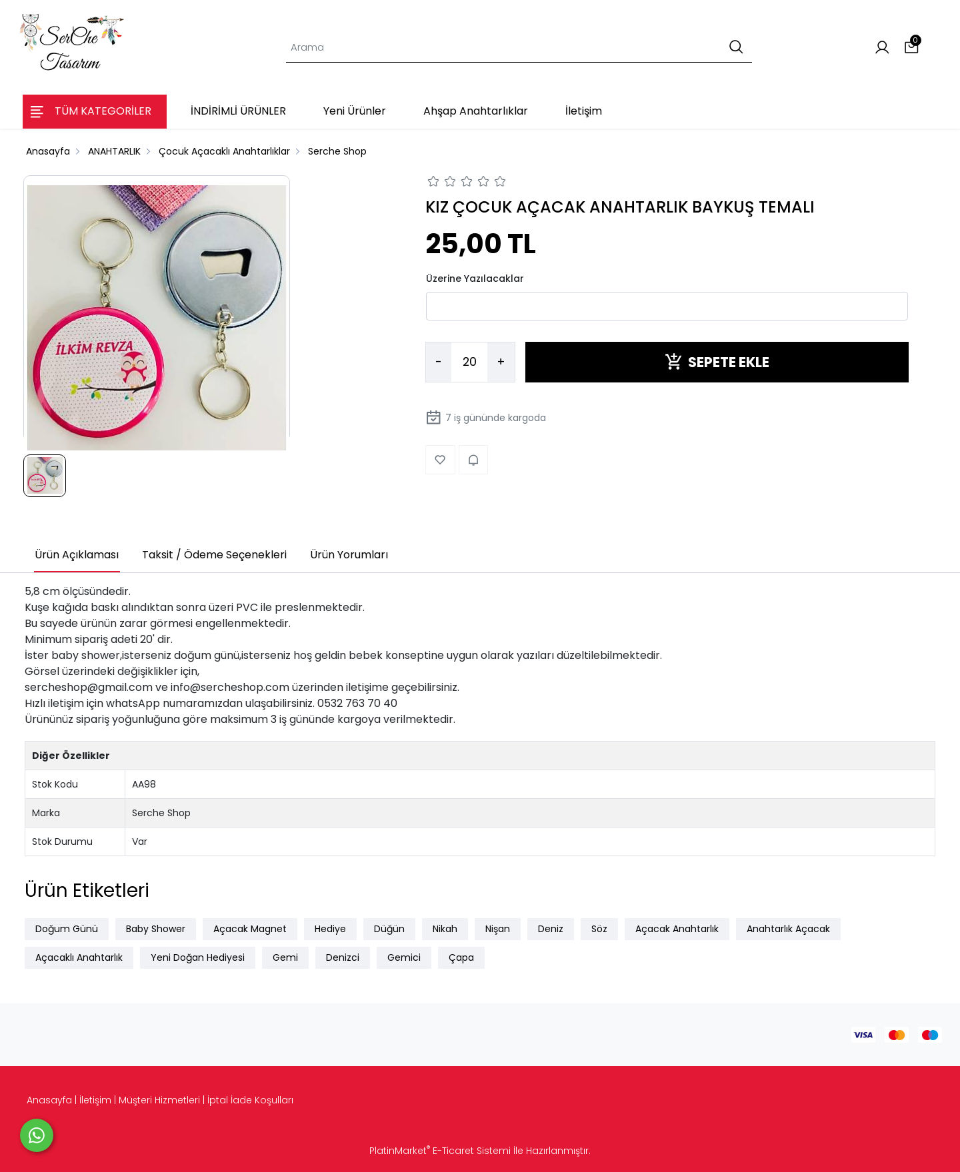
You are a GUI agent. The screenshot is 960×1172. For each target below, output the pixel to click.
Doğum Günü (66, 928)
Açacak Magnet (250, 928)
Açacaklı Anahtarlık (79, 957)
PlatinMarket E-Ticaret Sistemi (440, 1150)
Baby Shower (155, 928)
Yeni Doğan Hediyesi (198, 957)
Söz (599, 928)
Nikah (445, 928)
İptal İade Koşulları (250, 1100)
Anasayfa (49, 1100)
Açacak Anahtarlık (677, 928)
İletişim (95, 1100)
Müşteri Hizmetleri (159, 1100)
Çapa (461, 957)
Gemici (404, 957)
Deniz (550, 928)
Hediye (330, 928)
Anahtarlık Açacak (788, 928)
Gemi (285, 957)
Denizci (342, 957)
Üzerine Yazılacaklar (475, 278)
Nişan (497, 928)
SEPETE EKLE (717, 362)
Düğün (389, 928)
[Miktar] (469, 362)
